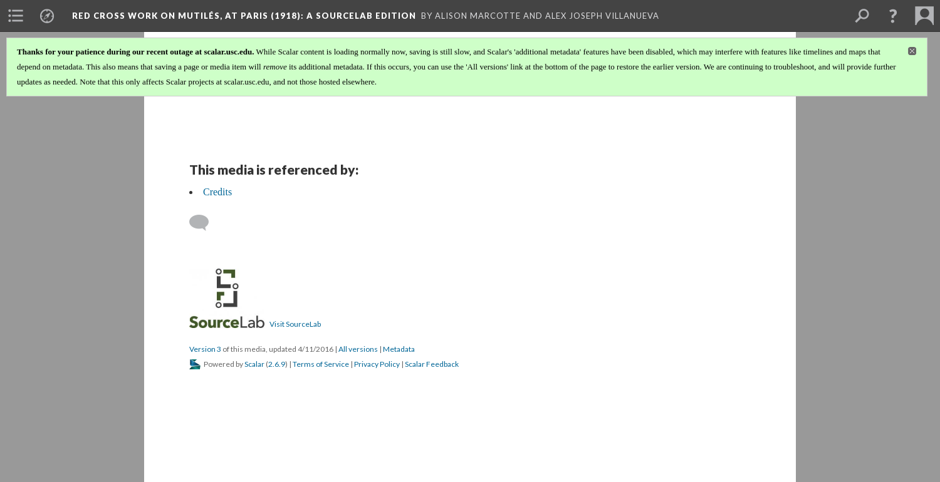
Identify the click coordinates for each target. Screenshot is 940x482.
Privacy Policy (377, 364)
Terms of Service (321, 364)
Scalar (254, 364)
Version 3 (205, 349)
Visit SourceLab (295, 324)
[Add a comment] (204, 223)
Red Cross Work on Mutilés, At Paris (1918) (244, 16)
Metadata (399, 349)
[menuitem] (15, 15)
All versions (358, 349)
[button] (893, 15)
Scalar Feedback (432, 364)
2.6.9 (276, 364)
